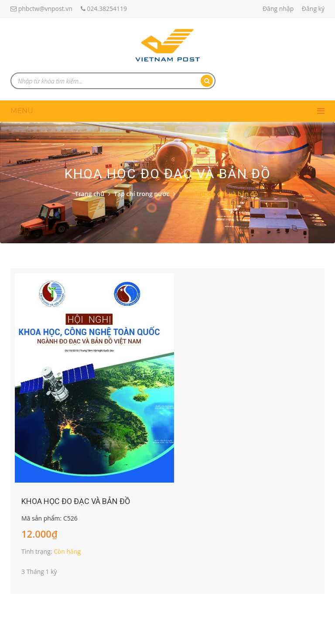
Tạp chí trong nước (141, 194)
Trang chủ (89, 194)
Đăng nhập (278, 8)
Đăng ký (313, 8)
